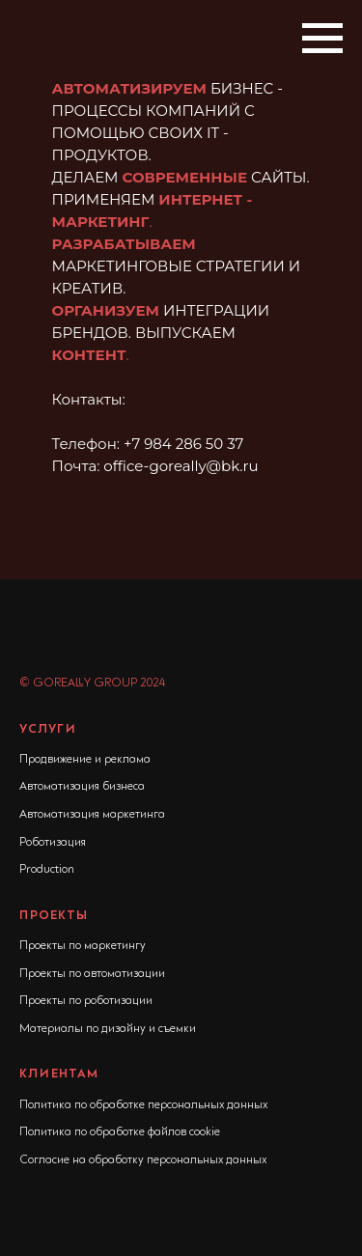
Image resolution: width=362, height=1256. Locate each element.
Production (46, 870)
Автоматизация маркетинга (92, 815)
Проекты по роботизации (86, 1001)
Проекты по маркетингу (82, 946)
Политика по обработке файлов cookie (119, 1132)
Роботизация (52, 843)
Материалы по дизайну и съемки (107, 1029)
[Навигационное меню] (322, 38)
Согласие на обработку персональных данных (142, 1160)
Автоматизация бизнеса (82, 787)
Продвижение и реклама (85, 760)
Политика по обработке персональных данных (143, 1105)
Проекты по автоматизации (92, 974)
